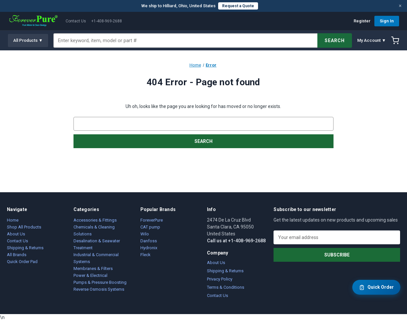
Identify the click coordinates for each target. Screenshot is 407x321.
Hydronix (148, 247)
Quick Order (376, 287)
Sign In (387, 20)
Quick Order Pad (22, 261)
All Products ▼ (28, 40)
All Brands (16, 254)
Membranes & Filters (93, 268)
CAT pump (150, 227)
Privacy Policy (219, 279)
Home (12, 220)
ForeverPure (151, 220)
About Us (16, 233)
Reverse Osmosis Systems (98, 289)
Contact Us (76, 21)
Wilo (144, 233)
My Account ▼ (371, 40)
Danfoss (148, 240)
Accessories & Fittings (95, 220)
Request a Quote (238, 6)
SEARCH (335, 40)
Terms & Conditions (225, 287)
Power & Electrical (90, 275)
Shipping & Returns (25, 247)
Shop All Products (24, 227)
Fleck (145, 254)
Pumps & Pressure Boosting (100, 282)
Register (362, 20)
